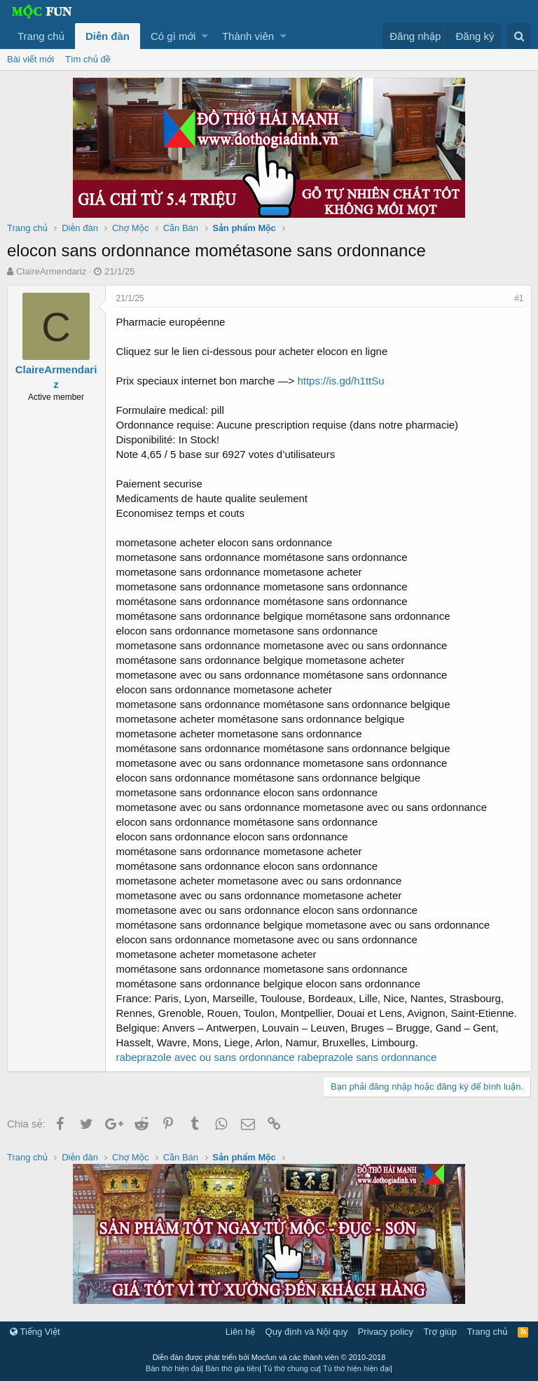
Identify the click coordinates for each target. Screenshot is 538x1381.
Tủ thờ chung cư (291, 1368)
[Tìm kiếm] (518, 36)
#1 (518, 298)
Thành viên (248, 36)
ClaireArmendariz (51, 271)
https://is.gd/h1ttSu (341, 381)
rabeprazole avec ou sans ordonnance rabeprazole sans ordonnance (276, 1057)
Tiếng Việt (35, 1331)
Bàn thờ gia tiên (232, 1368)
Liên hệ (240, 1331)
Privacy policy (385, 1331)
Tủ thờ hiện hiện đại (356, 1368)
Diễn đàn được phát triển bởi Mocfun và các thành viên (269, 1357)
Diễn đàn (107, 36)
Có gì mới (173, 36)
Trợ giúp (440, 1331)
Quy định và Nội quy (306, 1331)
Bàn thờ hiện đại (173, 1368)
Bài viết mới (30, 59)
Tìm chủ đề (88, 59)
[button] (205, 36)
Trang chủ (41, 36)
